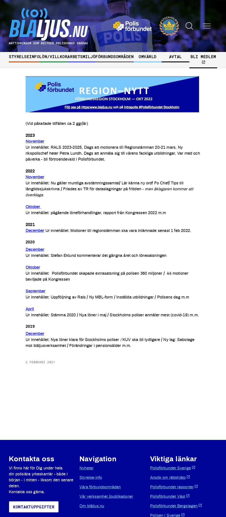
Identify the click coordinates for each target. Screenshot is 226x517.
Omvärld (147, 56)
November (35, 142)
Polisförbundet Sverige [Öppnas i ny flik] (173, 467)
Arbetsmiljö (81, 56)
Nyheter (86, 468)
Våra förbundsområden (100, 487)
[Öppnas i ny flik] (146, 26)
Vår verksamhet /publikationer (106, 497)
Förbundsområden (114, 56)
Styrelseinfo (24, 56)
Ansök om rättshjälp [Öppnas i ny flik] (170, 477)
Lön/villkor (53, 56)
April (30, 309)
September (35, 291)
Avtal (175, 56)
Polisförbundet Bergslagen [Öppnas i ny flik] (176, 505)
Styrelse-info (90, 478)
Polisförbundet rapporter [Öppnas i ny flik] (174, 486)
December (35, 231)
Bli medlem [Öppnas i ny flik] (203, 59)
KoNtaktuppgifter (34, 507)
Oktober (33, 207)
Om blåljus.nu (91, 506)
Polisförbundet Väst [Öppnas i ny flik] (170, 496)
